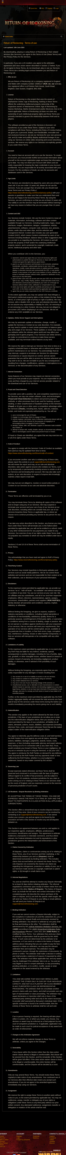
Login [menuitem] (57, 8)
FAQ (42, 8)
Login (18, 1138)
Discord (52, 1143)
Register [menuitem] (49, 8)
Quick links (34, 8)
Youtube (52, 1141)
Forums (2, 1138)
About (2, 1145)
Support (52, 1136)
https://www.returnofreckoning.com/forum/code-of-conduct (30, 453)
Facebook (53, 1138)
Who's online (4, 1140)
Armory (2, 1141)
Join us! (2, 1146)
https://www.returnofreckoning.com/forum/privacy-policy (29, 193)
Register (19, 1136)
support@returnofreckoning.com (47, 462)
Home (2, 1136)
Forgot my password (23, 1140)
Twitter (52, 1140)
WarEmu (36, 1138)
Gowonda (36, 1136)
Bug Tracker (4, 1143)
